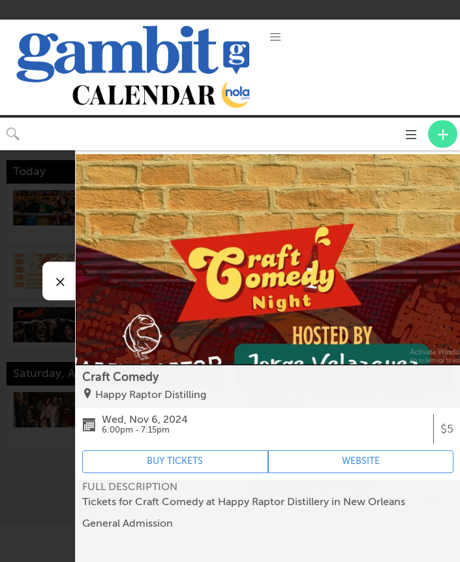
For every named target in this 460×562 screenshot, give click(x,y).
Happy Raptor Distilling (150, 395)
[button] (275, 37)
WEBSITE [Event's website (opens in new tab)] (361, 461)
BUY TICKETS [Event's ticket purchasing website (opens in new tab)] (175, 461)
